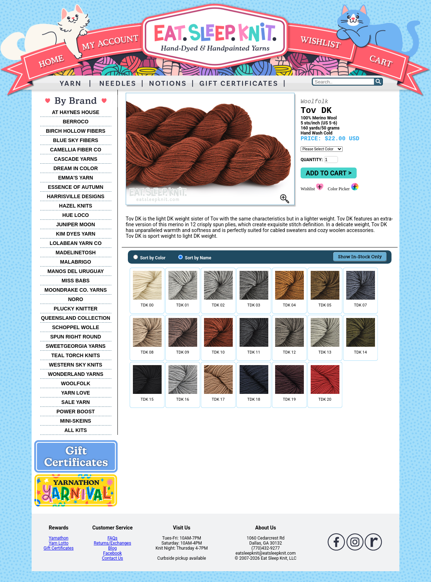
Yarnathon (59, 538)
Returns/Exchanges (112, 543)
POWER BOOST (75, 411)
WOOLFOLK (76, 383)
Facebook (112, 553)
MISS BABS (76, 280)
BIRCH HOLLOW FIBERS (76, 131)
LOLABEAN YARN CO (76, 243)
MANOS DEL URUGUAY (75, 271)
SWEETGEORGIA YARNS (76, 346)
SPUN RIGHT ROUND (75, 337)
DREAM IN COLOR (76, 168)
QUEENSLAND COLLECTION (75, 318)
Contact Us (112, 558)
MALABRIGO (75, 262)
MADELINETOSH (76, 252)
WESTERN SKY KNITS (75, 365)
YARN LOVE (75, 393)
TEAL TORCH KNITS (75, 355)
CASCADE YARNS (75, 159)
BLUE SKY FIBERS (75, 140)
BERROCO (76, 121)
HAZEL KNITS (75, 206)
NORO (75, 299)
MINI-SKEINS (75, 421)
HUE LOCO (75, 215)
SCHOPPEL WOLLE (75, 327)
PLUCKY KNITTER (76, 309)
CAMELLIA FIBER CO (75, 150)
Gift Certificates (58, 548)
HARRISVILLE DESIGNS (75, 196)
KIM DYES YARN (76, 234)
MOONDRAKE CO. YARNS (76, 290)
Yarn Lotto (59, 543)
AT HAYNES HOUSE (75, 112)
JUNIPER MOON (75, 224)
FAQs (112, 538)
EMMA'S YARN (75, 178)
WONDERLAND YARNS (75, 374)
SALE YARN (75, 402)
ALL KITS (75, 430)
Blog (112, 548)
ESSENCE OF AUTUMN (75, 187)
